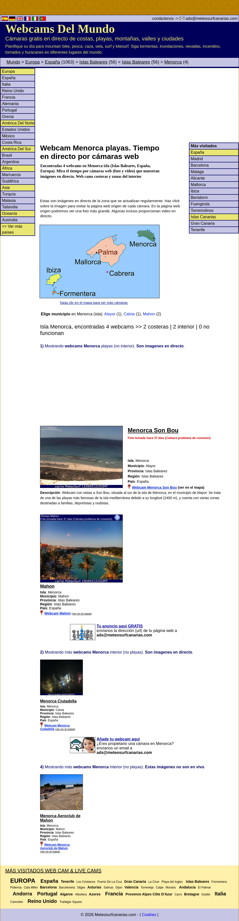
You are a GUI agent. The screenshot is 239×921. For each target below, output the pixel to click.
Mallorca (198, 185)
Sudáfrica (10, 181)
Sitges (81, 887)
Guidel (205, 894)
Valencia (131, 887)
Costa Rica (11, 142)
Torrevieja (147, 887)
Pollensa (16, 887)
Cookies (149, 915)
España (52, 62)
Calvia (129, 314)
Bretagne (191, 894)
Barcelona (200, 165)
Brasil (7, 155)
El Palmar (204, 887)
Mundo (13, 62)
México (8, 136)
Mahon (149, 314)
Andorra (22, 893)
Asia (6, 187)
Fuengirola (200, 204)
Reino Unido (13, 91)
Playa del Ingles (172, 882)
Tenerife (198, 230)
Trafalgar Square (71, 902)
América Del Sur (16, 149)
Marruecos (11, 175)
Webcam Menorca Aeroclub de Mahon (55, 846)
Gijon (119, 887)
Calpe (159, 887)
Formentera (219, 882)
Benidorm (199, 197)
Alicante (198, 178)
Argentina (10, 162)
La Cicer (154, 882)
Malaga (197, 172)
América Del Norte (18, 123)
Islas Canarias (203, 217)
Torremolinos (202, 210)
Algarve (66, 894)
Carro (178, 894)
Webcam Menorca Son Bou (154, 487)
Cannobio (16, 902)
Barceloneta (67, 887)
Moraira (171, 887)
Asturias (94, 887)
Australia (9, 220)
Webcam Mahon (57, 613)
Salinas (108, 887)
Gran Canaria (203, 223)
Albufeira (81, 894)
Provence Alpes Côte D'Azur (148, 894)
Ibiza (195, 191)
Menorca (173, 62)
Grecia (8, 116)
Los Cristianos (85, 882)
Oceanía (9, 213)
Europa (32, 62)
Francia (8, 97)
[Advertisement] (139, 105)
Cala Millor (31, 887)
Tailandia (10, 207)
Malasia (9, 200)
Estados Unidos (16, 129)
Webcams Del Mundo (60, 28)
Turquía (9, 194)
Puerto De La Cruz (109, 882)
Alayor (109, 314)
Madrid (197, 159)
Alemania (10, 104)
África (7, 168)
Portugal (9, 110)
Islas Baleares (93, 62)
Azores (95, 894)
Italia (6, 84)
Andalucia (187, 887)
